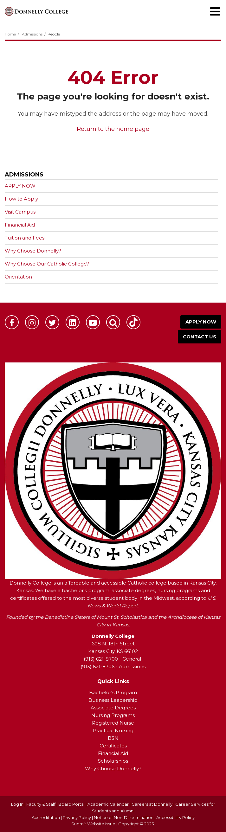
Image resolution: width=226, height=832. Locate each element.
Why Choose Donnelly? (33, 251)
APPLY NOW (20, 186)
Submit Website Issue (93, 823)
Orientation (18, 277)
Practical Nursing (113, 730)
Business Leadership (113, 700)
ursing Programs (115, 715)
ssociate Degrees (115, 708)
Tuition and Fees (24, 238)
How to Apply (21, 199)
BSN (113, 738)
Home (10, 34)
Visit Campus (20, 212)
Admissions (32, 34)
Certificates (113, 746)
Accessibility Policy (175, 817)
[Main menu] (215, 11)
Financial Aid (20, 225)
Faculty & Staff (40, 804)
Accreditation (46, 817)
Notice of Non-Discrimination (124, 817)
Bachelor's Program (113, 692)
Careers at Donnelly (152, 804)
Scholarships (113, 761)
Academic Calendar (108, 804)
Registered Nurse (113, 723)
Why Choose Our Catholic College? (47, 264)
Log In (17, 804)
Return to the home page (113, 128)
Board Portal (71, 804)
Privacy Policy (77, 817)
